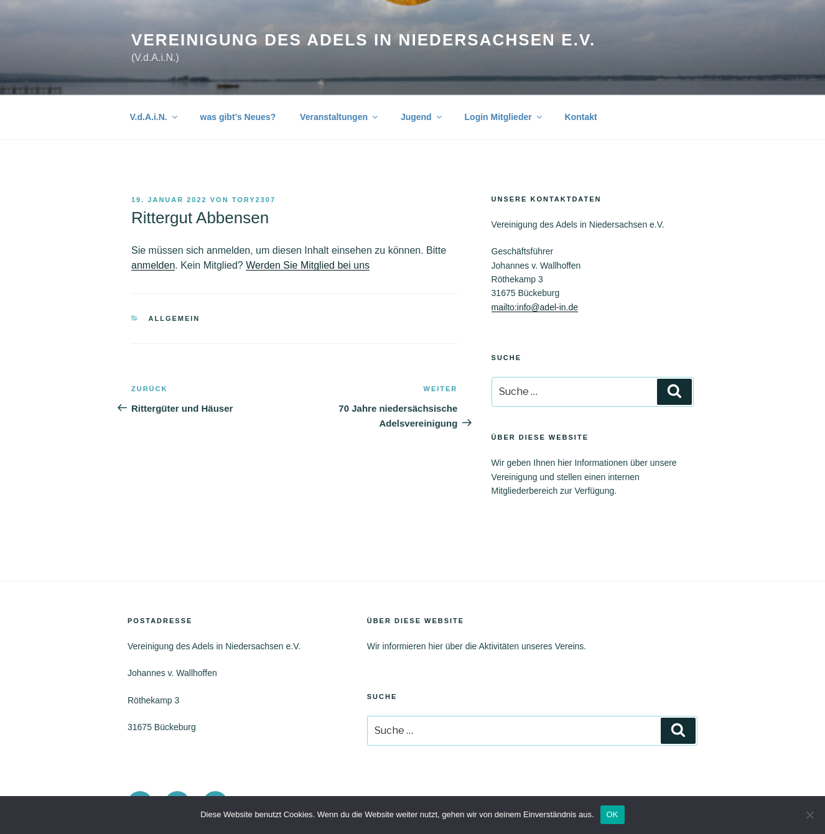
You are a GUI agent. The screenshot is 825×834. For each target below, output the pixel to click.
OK (612, 814)
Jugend (422, 117)
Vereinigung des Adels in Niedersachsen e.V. (363, 39)
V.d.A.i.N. (154, 117)
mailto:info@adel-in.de (535, 307)
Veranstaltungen (340, 117)
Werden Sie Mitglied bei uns (308, 265)
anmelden (153, 265)
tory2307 (254, 199)
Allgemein (174, 318)
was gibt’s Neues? (238, 117)
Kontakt (581, 117)
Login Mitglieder (504, 117)
